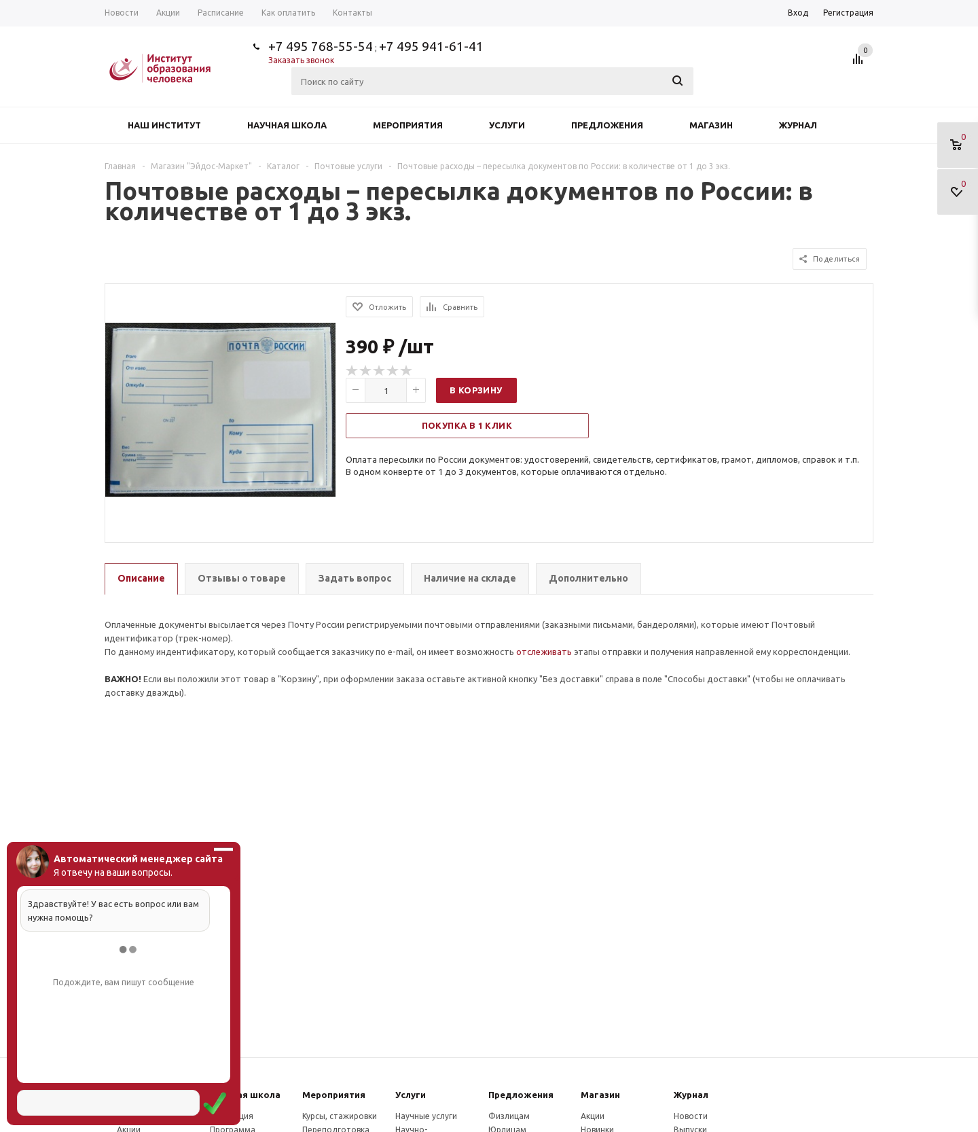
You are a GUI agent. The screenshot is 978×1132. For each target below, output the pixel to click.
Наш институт (164, 125)
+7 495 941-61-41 (431, 46)
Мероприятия (408, 125)
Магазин (711, 125)
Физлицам (509, 1116)
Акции (592, 1116)
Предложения (607, 125)
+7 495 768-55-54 (320, 46)
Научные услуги (426, 1116)
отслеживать (544, 651)
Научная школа (287, 125)
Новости (691, 1116)
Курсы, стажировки (339, 1116)
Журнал (798, 125)
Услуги (507, 125)
